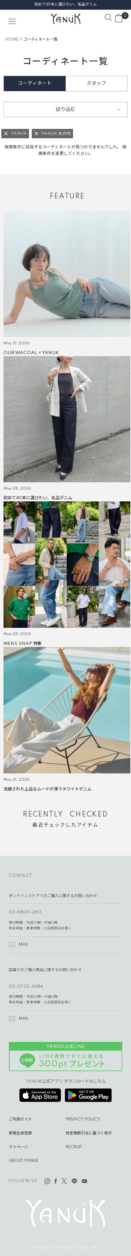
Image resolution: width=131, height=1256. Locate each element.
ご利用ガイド (20, 1119)
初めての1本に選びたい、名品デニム (65, 4)
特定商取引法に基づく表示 (89, 1133)
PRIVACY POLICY (83, 1119)
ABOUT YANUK (23, 1161)
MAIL (24, 945)
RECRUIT (74, 1147)
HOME (12, 40)
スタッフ (96, 83)
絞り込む (65, 109)
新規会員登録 (20, 1133)
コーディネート (35, 83)
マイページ (18, 1147)
